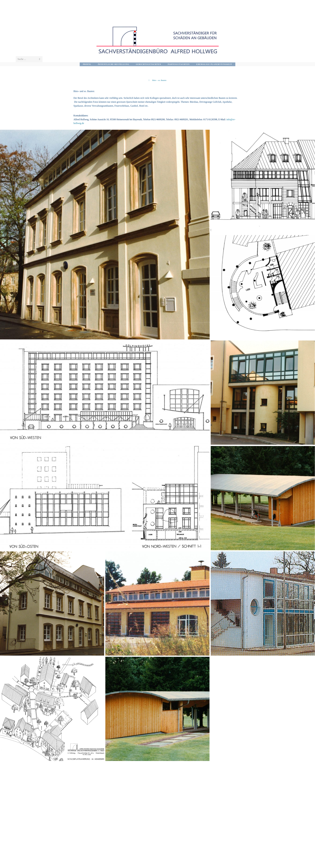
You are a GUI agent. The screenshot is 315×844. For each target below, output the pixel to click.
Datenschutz (266, 841)
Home (295, 841)
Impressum (283, 841)
